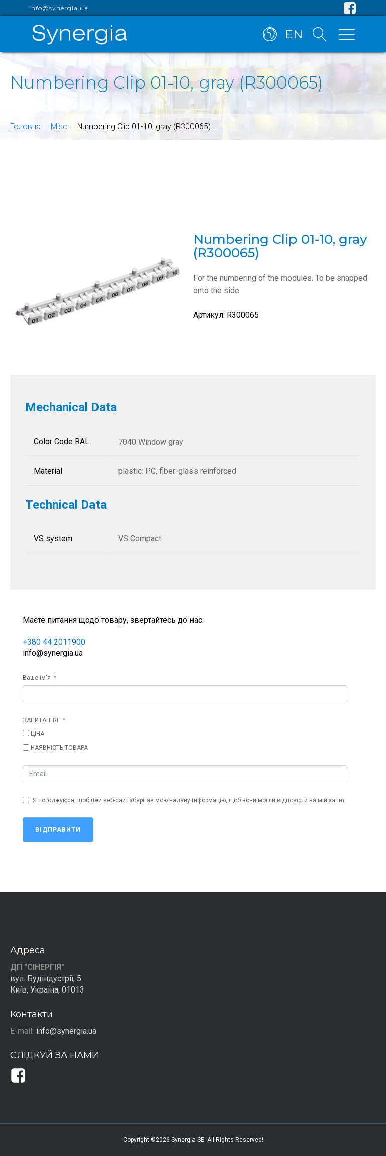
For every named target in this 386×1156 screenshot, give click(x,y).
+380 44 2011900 (54, 642)
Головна (25, 126)
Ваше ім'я (37, 677)
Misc (59, 126)
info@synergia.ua (58, 8)
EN (294, 34)
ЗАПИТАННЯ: (41, 720)
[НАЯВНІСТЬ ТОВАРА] (26, 747)
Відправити (58, 829)
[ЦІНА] (26, 733)
